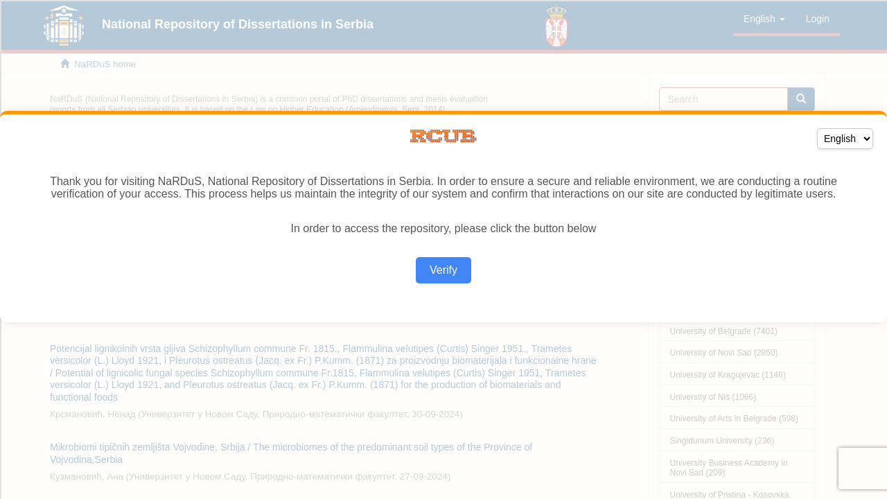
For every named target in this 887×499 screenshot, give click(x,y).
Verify (443, 270)
